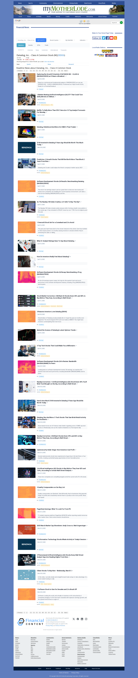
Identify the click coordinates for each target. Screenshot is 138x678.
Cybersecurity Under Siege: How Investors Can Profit (56, 450)
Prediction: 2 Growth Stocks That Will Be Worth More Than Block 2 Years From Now (60, 160)
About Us (48, 668)
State (29, 16)
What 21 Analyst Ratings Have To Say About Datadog (56, 241)
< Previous (19, 70)
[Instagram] (86, 621)
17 (42, 70)
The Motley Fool (42, 102)
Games (63, 645)
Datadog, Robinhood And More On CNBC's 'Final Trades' (57, 127)
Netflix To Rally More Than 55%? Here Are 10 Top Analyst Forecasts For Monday (61, 111)
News (20, 3)
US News (38, 16)
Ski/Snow (33, 643)
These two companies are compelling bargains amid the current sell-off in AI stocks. (62, 477)
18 (45, 70)
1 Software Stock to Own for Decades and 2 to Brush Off (57, 589)
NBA (32, 650)
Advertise (77, 668)
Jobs (94, 639)
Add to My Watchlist (49, 61)
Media (114, 3)
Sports (30, 3)
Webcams (78, 16)
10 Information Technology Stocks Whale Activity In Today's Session (62, 539)
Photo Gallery (111, 650)
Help (86, 668)
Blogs (47, 645)
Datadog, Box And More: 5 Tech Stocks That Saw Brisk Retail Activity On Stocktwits (61, 418)
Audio (109, 639)
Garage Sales (96, 650)
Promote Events (97, 647)
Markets (21, 45)
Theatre (64, 641)
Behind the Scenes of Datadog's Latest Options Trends (57, 330)
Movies (64, 639)
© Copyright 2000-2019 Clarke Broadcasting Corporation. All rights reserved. (69, 676)
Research (71, 64)
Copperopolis (81, 652)
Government (53, 306)
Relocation (80, 661)
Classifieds (101, 3)
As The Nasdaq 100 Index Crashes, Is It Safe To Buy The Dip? (59, 202)
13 (30, 70)
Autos (94, 643)
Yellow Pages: (112, 654)
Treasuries (64, 50)
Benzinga (41, 121)
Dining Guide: (81, 637)
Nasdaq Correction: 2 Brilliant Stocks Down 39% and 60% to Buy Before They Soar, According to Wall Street (59, 437)
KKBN (63, 656)
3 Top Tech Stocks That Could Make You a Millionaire (56, 346)
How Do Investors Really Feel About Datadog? (54, 257)
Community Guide (50, 647)
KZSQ (63, 654)
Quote (29, 64)
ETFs (38, 45)
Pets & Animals (97, 652)
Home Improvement (82, 660)
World (48, 16)
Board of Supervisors (113, 647)
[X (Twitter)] (74, 621)
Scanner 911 (111, 641)
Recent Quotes (54, 40)
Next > (66, 70)
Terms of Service (64, 673)
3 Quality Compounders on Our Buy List (51, 487)
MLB (32, 649)
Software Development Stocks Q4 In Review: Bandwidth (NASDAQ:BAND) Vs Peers (56, 362)
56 (62, 70)
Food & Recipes (66, 647)
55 (59, 70)
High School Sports (36, 658)
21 (54, 70)
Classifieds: (96, 637)
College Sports (34, 656)
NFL (32, 647)
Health (48, 643)
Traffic (67, 16)
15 (36, 70)
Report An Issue (96, 668)
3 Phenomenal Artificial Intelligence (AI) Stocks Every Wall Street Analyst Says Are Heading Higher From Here (60, 556)
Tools (46, 45)
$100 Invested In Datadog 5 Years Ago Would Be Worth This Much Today (60, 144)
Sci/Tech (17, 656)
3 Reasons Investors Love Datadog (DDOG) (52, 312)
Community (43, 3)
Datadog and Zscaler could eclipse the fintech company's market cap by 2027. (60, 167)
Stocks (30, 45)
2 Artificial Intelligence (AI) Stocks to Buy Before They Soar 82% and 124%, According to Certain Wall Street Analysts (61, 469)
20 (51, 70)
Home (39, 668)
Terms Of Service (60, 625)
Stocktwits (41, 430)
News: (17, 637)
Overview (30, 50)
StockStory (41, 196)
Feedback (58, 668)
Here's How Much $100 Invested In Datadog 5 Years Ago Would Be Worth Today (60, 402)
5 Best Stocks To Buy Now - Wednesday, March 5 (55, 571)
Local (20, 16)
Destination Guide (51, 648)
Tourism (114, 16)
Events (48, 639)
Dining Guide (74, 3)
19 (48, 70)
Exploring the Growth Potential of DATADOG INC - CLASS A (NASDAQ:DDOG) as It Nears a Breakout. (58, 75)
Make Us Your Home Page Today (102, 33)
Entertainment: (67, 637)
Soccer (32, 654)
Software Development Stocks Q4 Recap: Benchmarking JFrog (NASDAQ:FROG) (59, 273)
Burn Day (33, 639)
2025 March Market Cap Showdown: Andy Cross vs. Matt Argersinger (62, 525)
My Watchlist (69, 40)
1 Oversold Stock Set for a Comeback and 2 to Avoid (55, 222)
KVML (63, 652)
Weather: (34, 637)
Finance (79, 658)
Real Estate (88, 3)
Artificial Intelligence (45, 104)
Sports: (33, 645)
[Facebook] (78, 621)
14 (33, 70)
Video (109, 645)
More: (110, 637)
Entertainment (58, 3)
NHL (32, 652)
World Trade (59, 306)
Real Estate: (81, 654)
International (54, 50)
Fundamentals (81, 656)
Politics (17, 650)
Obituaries (89, 16)
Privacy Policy (49, 625)
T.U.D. (109, 648)
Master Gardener (81, 663)
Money (58, 16)
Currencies (45, 50)
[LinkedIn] (82, 621)
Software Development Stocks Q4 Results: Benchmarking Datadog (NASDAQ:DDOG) (60, 182)
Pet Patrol (48, 652)
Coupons (110, 652)
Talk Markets (41, 214)
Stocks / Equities (44, 217)
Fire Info (48, 654)
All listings (79, 639)
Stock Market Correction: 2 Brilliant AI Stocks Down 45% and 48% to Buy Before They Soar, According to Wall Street (61, 297)
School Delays (102, 16)
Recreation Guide (50, 650)
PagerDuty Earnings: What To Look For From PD (54, 509)
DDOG (61, 55)
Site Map (68, 668)
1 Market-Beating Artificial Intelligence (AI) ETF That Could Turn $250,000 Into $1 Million (60, 96)
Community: (50, 637)
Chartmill (41, 89)
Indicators (82, 40)
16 (39, 70)
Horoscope (65, 643)
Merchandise (96, 641)
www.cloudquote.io (52, 620)
